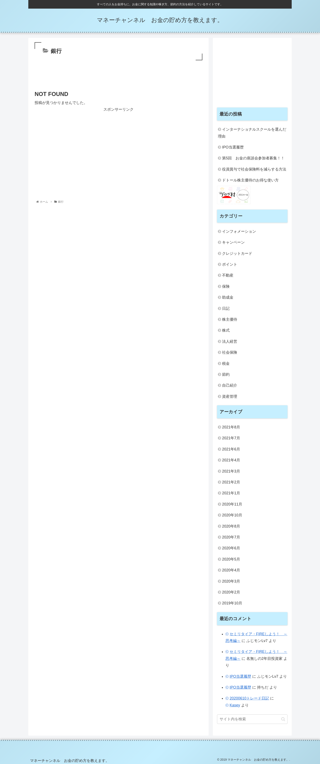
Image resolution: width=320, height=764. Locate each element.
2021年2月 (231, 482)
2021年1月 (231, 493)
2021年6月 (231, 449)
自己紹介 (229, 385)
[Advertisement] (118, 72)
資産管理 (229, 396)
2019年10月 (232, 603)
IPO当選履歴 (233, 147)
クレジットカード (237, 253)
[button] (283, 719)
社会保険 (229, 352)
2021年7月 (231, 438)
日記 (226, 308)
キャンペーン (233, 242)
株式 (226, 330)
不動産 (227, 275)
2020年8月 (231, 526)
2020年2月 (231, 592)
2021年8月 (231, 427)
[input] (252, 719)
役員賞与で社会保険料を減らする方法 (254, 169)
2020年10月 (232, 515)
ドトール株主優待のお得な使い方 (250, 180)
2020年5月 (231, 559)
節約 (226, 374)
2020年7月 (231, 537)
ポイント (229, 264)
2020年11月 (232, 504)
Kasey (235, 705)
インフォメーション (239, 231)
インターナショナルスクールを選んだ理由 (252, 132)
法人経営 (229, 341)
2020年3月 (231, 581)
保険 (226, 286)
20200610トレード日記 (249, 698)
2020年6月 (231, 548)
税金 (226, 363)
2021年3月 (231, 471)
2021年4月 (231, 460)
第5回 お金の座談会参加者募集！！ (253, 158)
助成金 (227, 297)
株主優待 (229, 319)
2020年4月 (231, 570)
